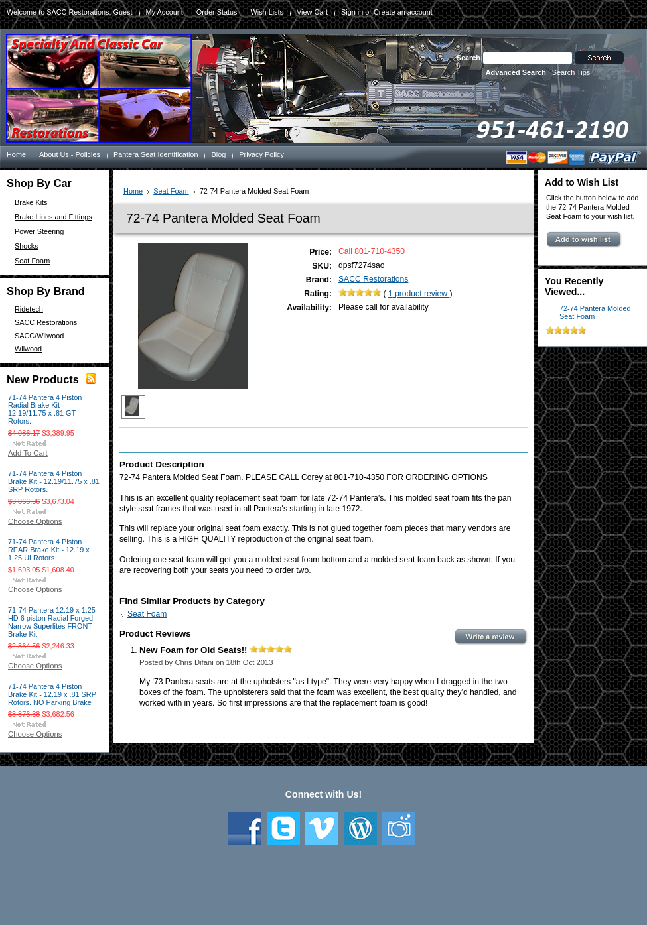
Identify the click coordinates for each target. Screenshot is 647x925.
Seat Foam (32, 261)
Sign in (352, 12)
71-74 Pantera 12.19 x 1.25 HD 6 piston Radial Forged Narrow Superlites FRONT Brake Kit (52, 622)
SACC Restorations (46, 322)
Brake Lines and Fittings (53, 217)
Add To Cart (28, 453)
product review (419, 293)
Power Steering (39, 231)
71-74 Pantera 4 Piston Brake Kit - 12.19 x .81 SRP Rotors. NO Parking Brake (52, 694)
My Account (164, 12)
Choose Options (35, 521)
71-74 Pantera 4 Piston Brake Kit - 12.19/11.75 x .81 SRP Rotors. (54, 481)
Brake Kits (31, 202)
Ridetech (29, 309)
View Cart (312, 12)
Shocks (26, 246)
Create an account (403, 12)
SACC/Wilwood (39, 335)
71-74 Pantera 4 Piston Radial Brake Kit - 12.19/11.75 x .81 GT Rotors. (45, 409)
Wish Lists (266, 12)
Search (468, 58)
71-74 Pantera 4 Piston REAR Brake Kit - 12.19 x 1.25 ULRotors (49, 550)
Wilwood (28, 349)
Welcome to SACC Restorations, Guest (70, 12)
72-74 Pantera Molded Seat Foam (595, 312)
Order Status (217, 12)
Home (133, 191)
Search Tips (571, 72)
